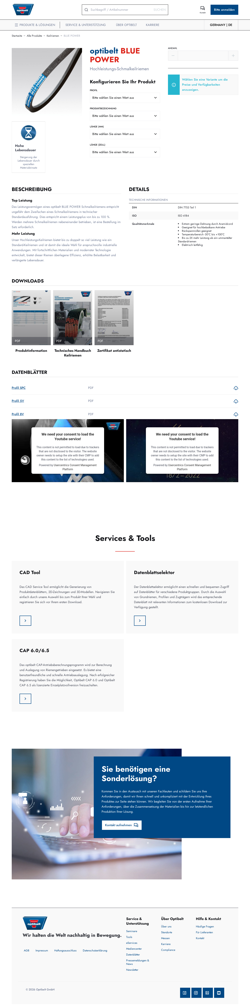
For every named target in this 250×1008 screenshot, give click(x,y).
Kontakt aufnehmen (121, 825)
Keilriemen (53, 35)
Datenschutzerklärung (95, 950)
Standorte (166, 932)
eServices (131, 943)
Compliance (168, 950)
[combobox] (125, 98)
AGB (26, 950)
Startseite (17, 35)
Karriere (166, 944)
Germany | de (221, 25)
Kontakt (200, 938)
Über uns (166, 926)
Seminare (131, 931)
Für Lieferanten (204, 932)
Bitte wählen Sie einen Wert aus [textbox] (113, 97)
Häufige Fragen (205, 926)
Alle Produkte (34, 35)
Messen (165, 938)
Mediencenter (134, 949)
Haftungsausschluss (65, 950)
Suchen (160, 9)
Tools (129, 937)
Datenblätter (133, 954)
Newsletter (132, 970)
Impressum (42, 950)
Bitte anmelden (224, 9)
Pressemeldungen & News (137, 962)
